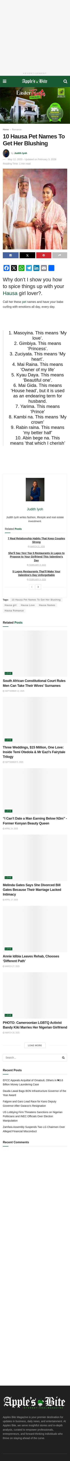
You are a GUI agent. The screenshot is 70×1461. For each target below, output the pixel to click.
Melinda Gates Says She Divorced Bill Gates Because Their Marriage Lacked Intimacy (32, 889)
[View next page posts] (38, 587)
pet (24, 301)
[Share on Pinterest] (43, 255)
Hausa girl (11, 605)
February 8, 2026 (36, 565)
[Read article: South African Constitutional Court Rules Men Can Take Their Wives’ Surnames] (35, 654)
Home (6, 129)
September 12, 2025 (13, 691)
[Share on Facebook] (11, 255)
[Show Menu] (4, 81)
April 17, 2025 (10, 900)
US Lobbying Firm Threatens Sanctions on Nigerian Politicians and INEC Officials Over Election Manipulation (33, 1116)
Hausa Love (28, 605)
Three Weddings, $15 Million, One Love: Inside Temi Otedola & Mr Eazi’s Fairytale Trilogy (34, 752)
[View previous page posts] (32, 587)
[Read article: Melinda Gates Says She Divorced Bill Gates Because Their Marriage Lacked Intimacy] (35, 858)
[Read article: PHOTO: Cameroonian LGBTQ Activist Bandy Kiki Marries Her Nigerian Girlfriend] (35, 995)
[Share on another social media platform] (59, 255)
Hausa (11, 293)
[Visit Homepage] (35, 81)
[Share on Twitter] (27, 255)
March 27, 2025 (11, 966)
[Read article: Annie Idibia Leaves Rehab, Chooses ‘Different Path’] (35, 929)
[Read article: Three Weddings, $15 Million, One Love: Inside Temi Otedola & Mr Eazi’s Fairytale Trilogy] (35, 720)
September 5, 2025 (13, 762)
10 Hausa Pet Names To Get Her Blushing (36, 599)
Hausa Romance (14, 610)
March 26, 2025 (11, 1033)
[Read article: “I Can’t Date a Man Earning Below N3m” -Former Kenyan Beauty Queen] (35, 791)
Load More (35, 1045)
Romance (16, 129)
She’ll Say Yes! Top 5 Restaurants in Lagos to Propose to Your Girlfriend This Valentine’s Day (36, 557)
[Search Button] (65, 81)
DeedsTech (21, 1452)
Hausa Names (47, 605)
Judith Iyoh (20, 153)
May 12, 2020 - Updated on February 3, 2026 (32, 159)
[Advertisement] (35, 35)
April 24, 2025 (10, 829)
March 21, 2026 (36, 547)
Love (8, 673)
